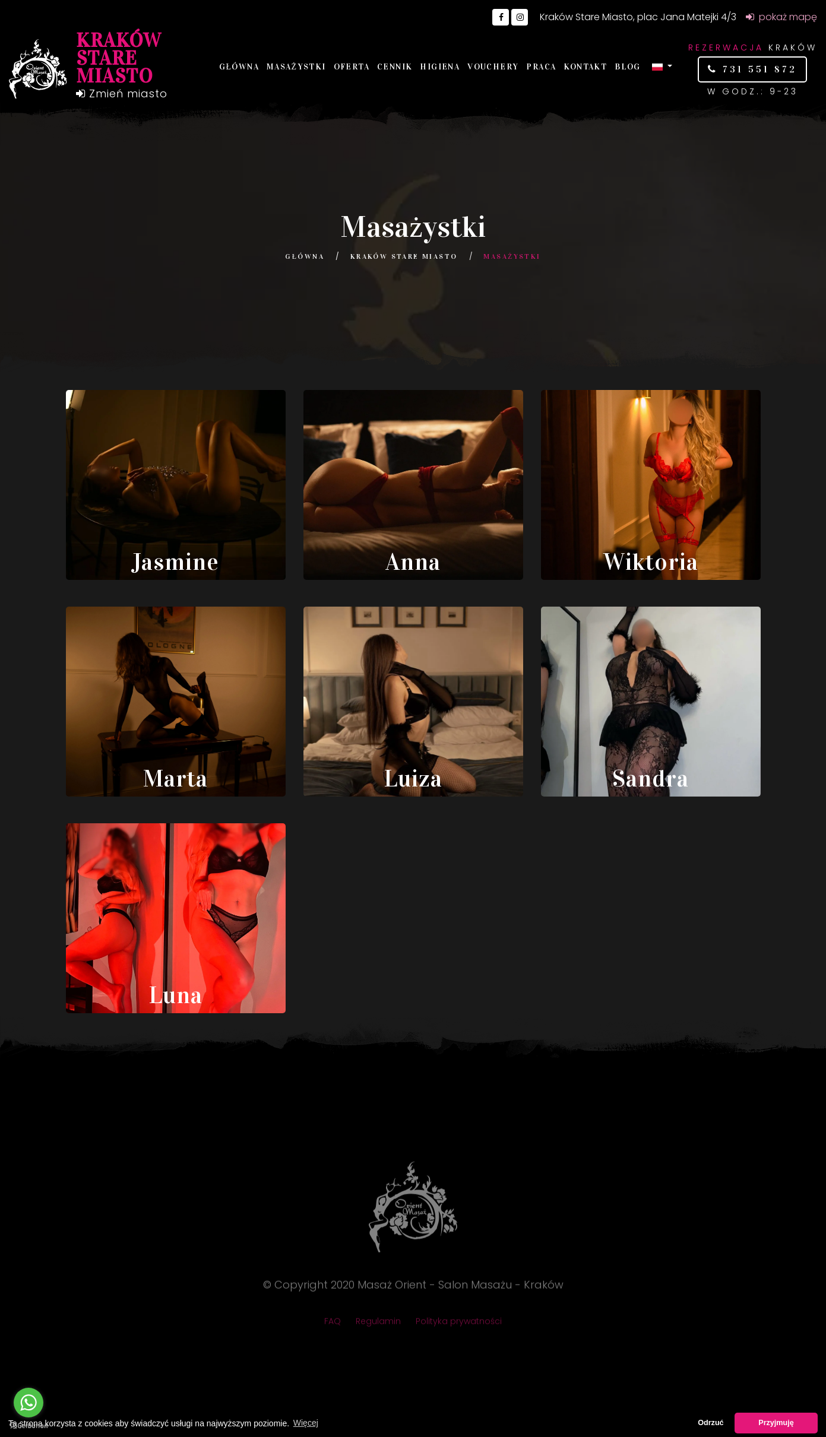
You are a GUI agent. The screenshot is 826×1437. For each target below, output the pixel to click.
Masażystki (296, 67)
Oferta (351, 67)
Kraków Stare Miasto (404, 256)
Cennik (394, 67)
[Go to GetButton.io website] (29, 1425)
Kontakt (585, 67)
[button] (662, 66)
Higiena (440, 67)
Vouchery (492, 67)
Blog (628, 67)
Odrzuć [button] (710, 1423)
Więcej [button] (305, 1423)
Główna (239, 67)
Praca (541, 67)
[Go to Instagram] (519, 17)
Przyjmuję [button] (776, 1423)
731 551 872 (757, 69)
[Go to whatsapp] (28, 1402)
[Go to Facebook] (500, 17)
